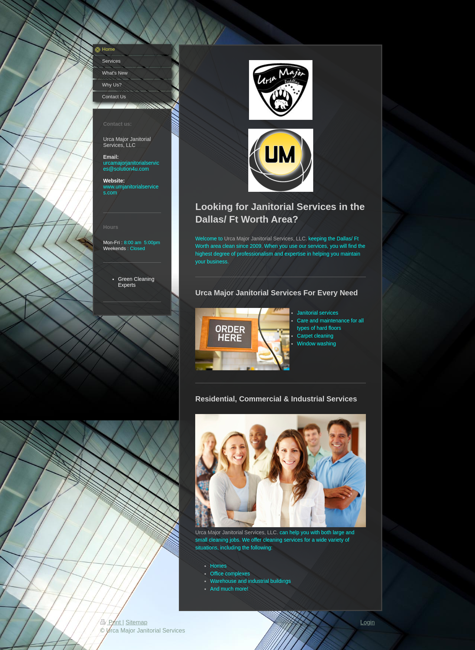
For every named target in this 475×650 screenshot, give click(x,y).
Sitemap (136, 622)
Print (111, 622)
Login (367, 622)
